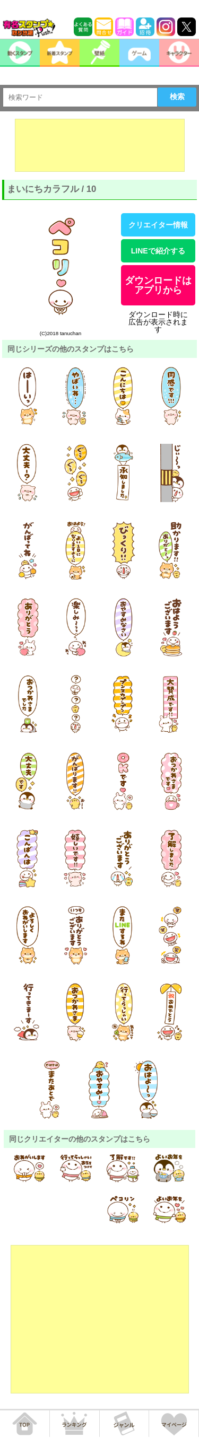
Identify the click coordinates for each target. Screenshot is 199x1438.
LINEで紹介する (158, 251)
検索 (177, 96)
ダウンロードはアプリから (158, 285)
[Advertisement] (100, 145)
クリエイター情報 (158, 225)
